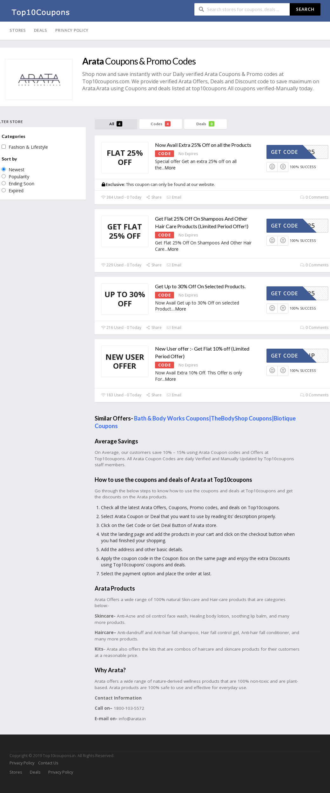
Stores (18, 30)
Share (154, 197)
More (170, 168)
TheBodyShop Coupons (241, 418)
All (115, 123)
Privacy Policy (71, 30)
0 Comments (314, 197)
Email (173, 197)
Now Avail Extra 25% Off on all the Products (203, 145)
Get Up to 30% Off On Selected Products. (200, 286)
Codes (161, 123)
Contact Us (48, 763)
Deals (40, 30)
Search (305, 9)
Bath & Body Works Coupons (171, 418)
